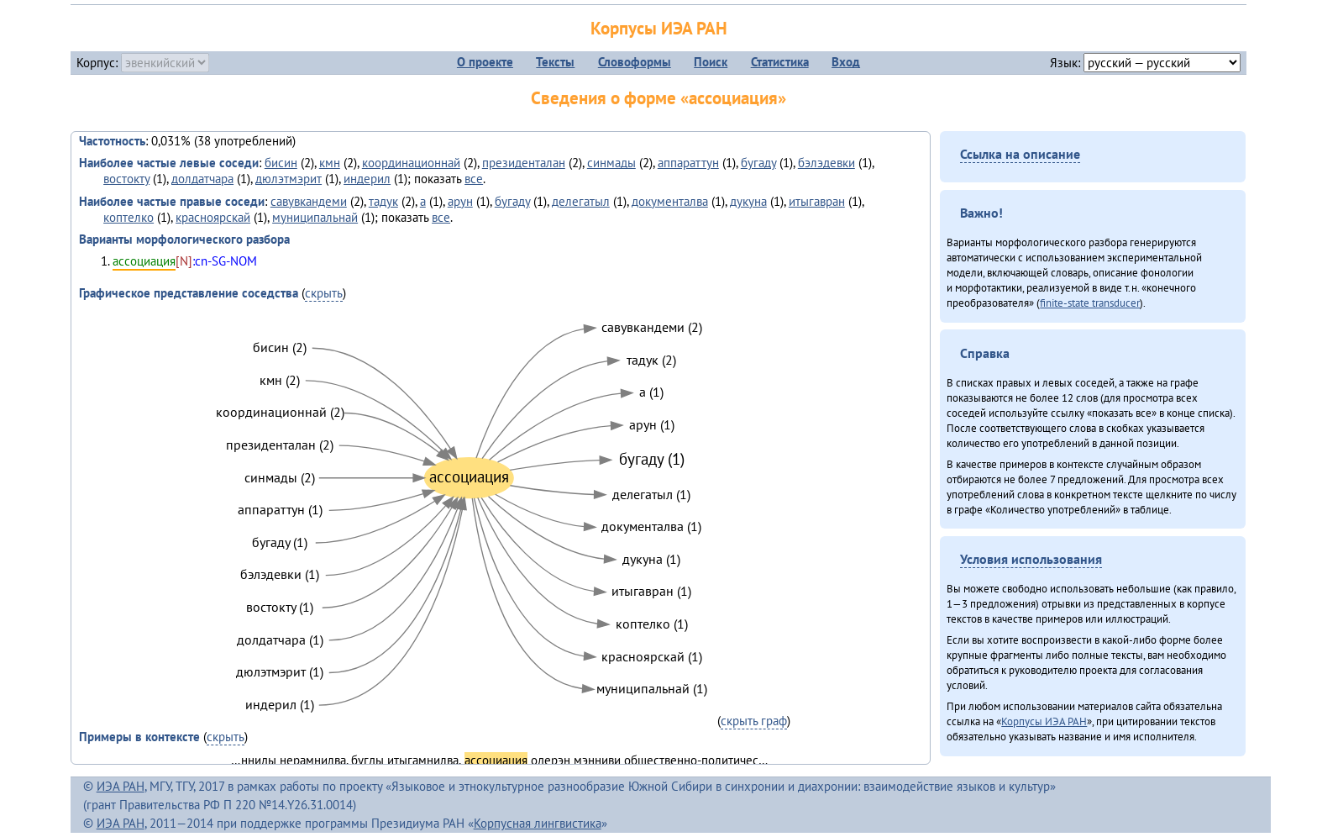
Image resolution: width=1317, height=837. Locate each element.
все (473, 179)
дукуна (748, 201)
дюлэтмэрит (288, 179)
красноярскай (213, 217)
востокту (126, 179)
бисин (281, 163)
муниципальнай (315, 217)
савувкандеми (308, 201)
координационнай (411, 163)
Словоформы (634, 62)
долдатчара (202, 179)
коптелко (128, 217)
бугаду (758, 163)
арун (460, 201)
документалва (670, 201)
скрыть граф (754, 721)
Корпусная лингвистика (537, 823)
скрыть (324, 293)
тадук (383, 201)
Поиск (710, 62)
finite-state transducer (1090, 302)
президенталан (523, 163)
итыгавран (817, 201)
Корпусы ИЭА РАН (658, 28)
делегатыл (581, 201)
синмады (611, 163)
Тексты (555, 62)
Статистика (780, 62)
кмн (329, 163)
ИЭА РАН (120, 786)
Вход (846, 62)
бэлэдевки (826, 163)
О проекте (485, 62)
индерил (367, 179)
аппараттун (688, 163)
